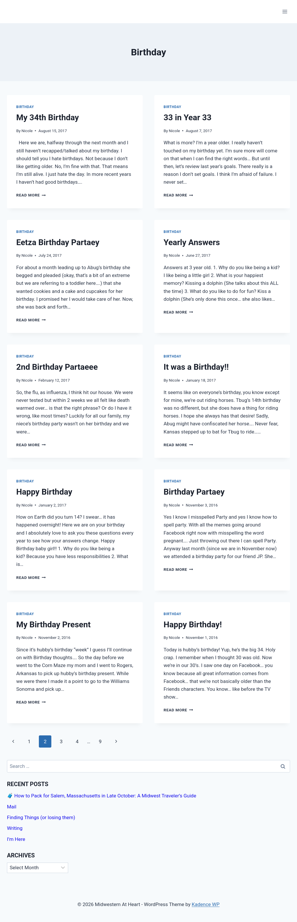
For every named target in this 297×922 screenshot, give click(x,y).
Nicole (26, 130)
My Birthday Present (53, 624)
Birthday (25, 107)
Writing (14, 828)
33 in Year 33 (187, 117)
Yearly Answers (192, 242)
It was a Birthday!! (196, 367)
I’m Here (16, 839)
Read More (31, 195)
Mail (11, 807)
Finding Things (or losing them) (41, 817)
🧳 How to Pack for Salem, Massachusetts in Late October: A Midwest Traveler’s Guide (101, 796)
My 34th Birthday (47, 117)
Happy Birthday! (193, 624)
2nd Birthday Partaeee (57, 367)
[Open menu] (284, 11)
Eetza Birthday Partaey (57, 242)
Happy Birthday (44, 492)
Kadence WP (206, 904)
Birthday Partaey (194, 492)
